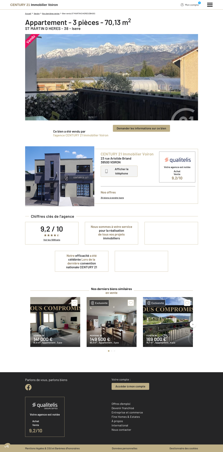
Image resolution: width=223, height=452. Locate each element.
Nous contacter (121, 429)
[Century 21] (34, 5)
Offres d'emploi (121, 403)
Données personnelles (124, 448)
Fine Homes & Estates (126, 416)
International (120, 425)
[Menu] (210, 4)
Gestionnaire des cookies (184, 448)
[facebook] (28, 387)
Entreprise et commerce (127, 412)
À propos (117, 421)
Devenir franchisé (123, 408)
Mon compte (190, 4)
